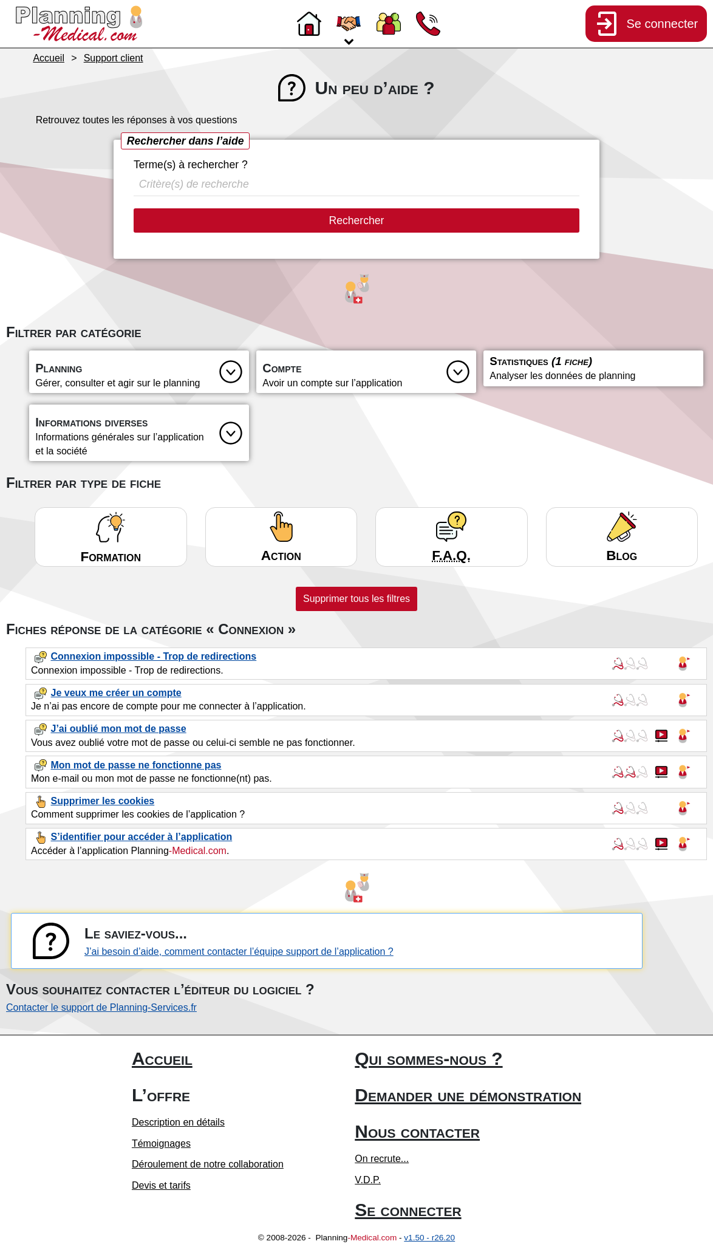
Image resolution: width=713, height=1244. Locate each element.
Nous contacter (417, 1131)
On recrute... (382, 1158)
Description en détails (178, 1122)
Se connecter (408, 1210)
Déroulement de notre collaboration (208, 1164)
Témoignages (161, 1143)
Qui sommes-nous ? (428, 1058)
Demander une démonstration (468, 1095)
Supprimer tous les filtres (356, 598)
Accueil (162, 1058)
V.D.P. (368, 1180)
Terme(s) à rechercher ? (191, 165)
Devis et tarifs (161, 1185)
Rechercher (356, 220)
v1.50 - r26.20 (429, 1237)
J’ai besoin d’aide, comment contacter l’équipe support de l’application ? (239, 951)
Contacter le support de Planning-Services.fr (101, 1007)
